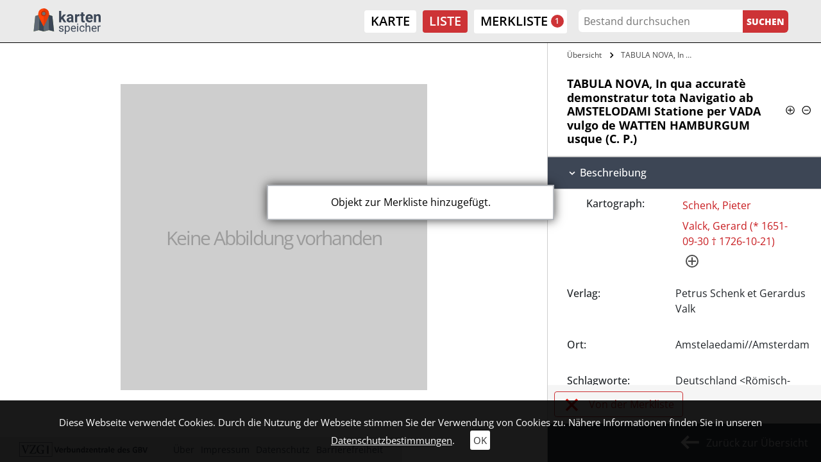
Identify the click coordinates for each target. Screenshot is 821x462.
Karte (390, 21)
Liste (445, 21)
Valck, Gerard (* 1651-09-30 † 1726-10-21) (735, 233)
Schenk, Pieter (716, 205)
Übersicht (584, 54)
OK (480, 440)
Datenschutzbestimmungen (391, 440)
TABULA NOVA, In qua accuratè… (659, 54)
